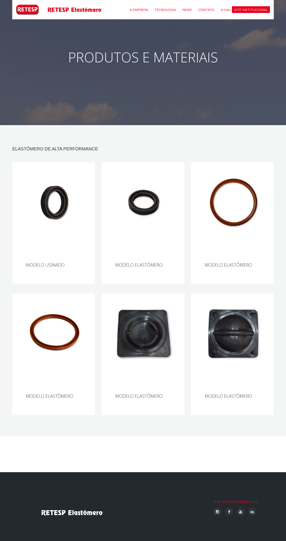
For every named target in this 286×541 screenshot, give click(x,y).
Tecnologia (165, 9)
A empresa (139, 9)
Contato (206, 9)
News (187, 9)
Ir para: (245, 10)
